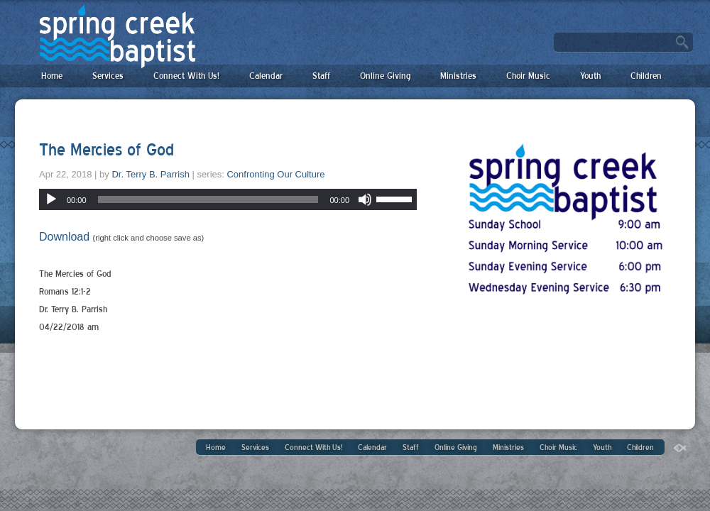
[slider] (208, 199)
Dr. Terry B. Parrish (150, 174)
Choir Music (528, 75)
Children (646, 75)
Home (51, 75)
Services (108, 75)
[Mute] (365, 199)
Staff (321, 75)
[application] (228, 199)
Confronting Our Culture (275, 174)
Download (64, 237)
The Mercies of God (106, 149)
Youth (590, 75)
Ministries (458, 75)
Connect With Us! (186, 75)
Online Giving (385, 75)
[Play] (51, 199)
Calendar (266, 75)
